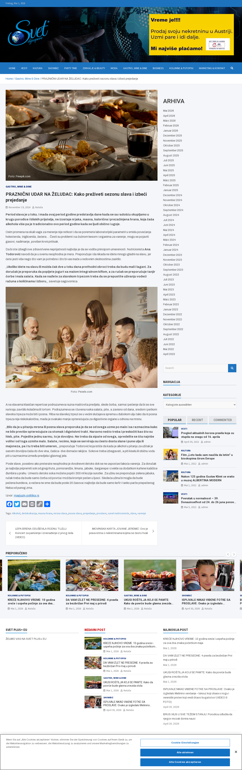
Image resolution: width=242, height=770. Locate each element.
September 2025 (173, 150)
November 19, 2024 (19, 207)
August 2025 (171, 155)
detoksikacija (29, 513)
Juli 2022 (168, 339)
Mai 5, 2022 (190, 507)
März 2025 (169, 180)
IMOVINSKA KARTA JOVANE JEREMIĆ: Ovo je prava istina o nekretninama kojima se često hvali (118, 530)
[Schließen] (236, 754)
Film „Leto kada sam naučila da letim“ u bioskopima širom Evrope (207, 456)
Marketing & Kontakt (212, 68)
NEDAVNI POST (95, 630)
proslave (102, 513)
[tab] (174, 420)
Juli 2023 (168, 279)
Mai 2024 (168, 230)
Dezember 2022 (172, 314)
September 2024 (173, 210)
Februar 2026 (171, 125)
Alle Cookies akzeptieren (185, 764)
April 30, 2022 (191, 441)
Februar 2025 (171, 185)
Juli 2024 (168, 220)
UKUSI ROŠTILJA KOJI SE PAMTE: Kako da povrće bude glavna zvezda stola (147, 603)
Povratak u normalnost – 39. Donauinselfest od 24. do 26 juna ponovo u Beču (208, 502)
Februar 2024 (171, 245)
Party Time (70, 68)
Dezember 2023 (172, 255)
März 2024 (169, 239)
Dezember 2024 (172, 195)
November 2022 (172, 319)
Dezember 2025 (172, 135)
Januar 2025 (170, 190)
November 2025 (172, 140)
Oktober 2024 (171, 205)
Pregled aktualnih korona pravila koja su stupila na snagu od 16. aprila (207, 435)
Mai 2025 (168, 170)
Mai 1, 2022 (190, 463)
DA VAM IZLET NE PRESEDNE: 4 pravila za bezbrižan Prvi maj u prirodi (92, 601)
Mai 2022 (168, 349)
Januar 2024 (170, 249)
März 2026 (169, 120)
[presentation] (228, 554)
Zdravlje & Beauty (94, 68)
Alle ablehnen (185, 754)
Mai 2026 (168, 110)
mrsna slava (60, 513)
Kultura (37, 68)
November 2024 (172, 200)
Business (158, 68)
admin (207, 441)
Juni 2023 (169, 284)
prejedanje (89, 513)
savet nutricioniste (118, 513)
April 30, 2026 (192, 608)
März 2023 (169, 299)
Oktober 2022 (171, 324)
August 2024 (171, 215)
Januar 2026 (170, 130)
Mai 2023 (168, 289)
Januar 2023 (170, 309)
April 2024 (169, 235)
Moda (114, 68)
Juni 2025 (169, 165)
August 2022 (171, 334)
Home (12, 68)
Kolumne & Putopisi (181, 68)
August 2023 (171, 274)
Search (232, 368)
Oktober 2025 (171, 145)
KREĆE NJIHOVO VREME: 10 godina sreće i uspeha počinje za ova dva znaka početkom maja (31, 603)
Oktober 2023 (171, 264)
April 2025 (169, 175)
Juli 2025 (168, 160)
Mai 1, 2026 (17, 608)
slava (133, 513)
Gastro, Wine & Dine (135, 68)
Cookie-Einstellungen (185, 745)
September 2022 (173, 329)
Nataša (39, 207)
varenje (142, 513)
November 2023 (172, 259)
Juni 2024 (169, 225)
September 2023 (173, 269)
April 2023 (169, 294)
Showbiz (53, 68)
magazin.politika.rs (26, 495)
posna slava (75, 513)
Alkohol (16, 513)
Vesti (24, 68)
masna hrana (45, 513)
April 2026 (169, 115)
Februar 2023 (171, 304)
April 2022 (169, 354)
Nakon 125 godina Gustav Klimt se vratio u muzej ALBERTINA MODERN (207, 478)
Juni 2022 (169, 344)
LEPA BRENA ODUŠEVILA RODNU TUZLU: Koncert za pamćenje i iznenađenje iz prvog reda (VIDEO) (44, 533)
